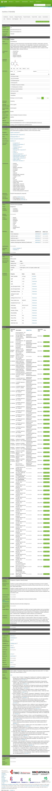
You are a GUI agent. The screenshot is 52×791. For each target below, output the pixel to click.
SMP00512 (38, 236)
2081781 (26, 735)
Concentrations (45, 16)
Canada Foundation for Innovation (4, 780)
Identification (5, 16)
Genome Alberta (36, 785)
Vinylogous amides (17, 147)
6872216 (25, 683)
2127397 (23, 730)
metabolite (16, 249)
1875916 (26, 688)
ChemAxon (34, 281)
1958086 (23, 739)
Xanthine (12, 666)
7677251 (15, 703)
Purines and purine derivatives (17, 138)
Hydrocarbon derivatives (18, 160)
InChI (28, 68)
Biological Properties (18, 16)
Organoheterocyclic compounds (17, 134)
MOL (14, 68)
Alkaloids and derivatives (19, 144)
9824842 (31, 745)
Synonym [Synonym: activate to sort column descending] (13, 74)
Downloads (25, 1)
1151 (12, 645)
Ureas (15, 151)
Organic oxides (17, 159)
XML (20, 18)
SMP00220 (38, 242)
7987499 (17, 713)
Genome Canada (28, 785)
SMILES (24, 68)
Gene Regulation (15, 18)
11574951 (24, 679)
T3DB (5, 2)
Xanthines (13, 140)
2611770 (24, 692)
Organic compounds (15, 132)
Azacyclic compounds (18, 153)
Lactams (15, 152)
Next (48, 98)
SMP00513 (38, 238)
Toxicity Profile (34, 16)
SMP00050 (38, 234)
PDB (20, 68)
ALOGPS (34, 276)
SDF (17, 68)
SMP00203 (38, 240)
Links (4, 18)
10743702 (27, 726)
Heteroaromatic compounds (19, 149)
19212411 (27, 753)
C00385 (22, 198)
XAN (11, 662)
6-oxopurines (16, 143)
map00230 (45, 234)
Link (11, 675)
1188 (12, 640)
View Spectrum (46, 342)
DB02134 (12, 635)
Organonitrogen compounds (19, 158)
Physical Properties (26, 16)
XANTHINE (24, 199)
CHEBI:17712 (20, 197)
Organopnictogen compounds (20, 155)
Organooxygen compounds (19, 156)
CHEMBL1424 (14, 643)
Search (18, 1)
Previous (39, 98)
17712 (12, 654)
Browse (11, 1)
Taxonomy (11, 16)
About (32, 1)
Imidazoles (16, 148)
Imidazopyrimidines (15, 136)
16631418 (19, 719)
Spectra (39, 16)
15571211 (38, 708)
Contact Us (38, 1)
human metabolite (17, 248)
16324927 (25, 697)
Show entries (15, 71)
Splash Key (28, 330)
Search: (41, 71)
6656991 (15, 723)
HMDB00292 (13, 637)
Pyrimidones (16, 145)
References (9, 18)
